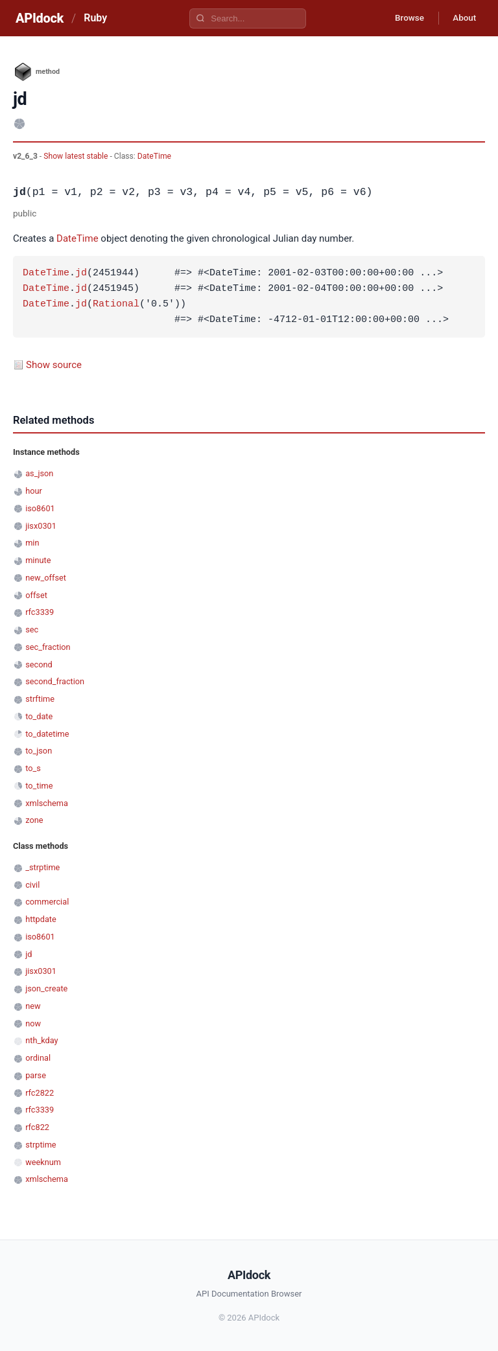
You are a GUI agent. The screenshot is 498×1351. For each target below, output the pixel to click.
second (39, 664)
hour (33, 491)
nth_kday (41, 1040)
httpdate (40, 919)
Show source (54, 365)
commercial (47, 901)
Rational (116, 304)
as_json (39, 473)
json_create (46, 988)
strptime (40, 1144)
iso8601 (40, 508)
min (32, 543)
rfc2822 (39, 1093)
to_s (33, 768)
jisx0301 (40, 526)
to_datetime (47, 734)
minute (38, 560)
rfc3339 (39, 612)
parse (35, 1075)
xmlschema (46, 803)
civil (32, 885)
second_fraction (54, 681)
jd (81, 273)
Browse (403, 18)
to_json (38, 751)
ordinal (38, 1058)
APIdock (40, 18)
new (32, 1006)
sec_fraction (47, 647)
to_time (39, 786)
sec (31, 629)
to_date (39, 716)
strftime (39, 699)
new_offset (45, 578)
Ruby (95, 18)
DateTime (154, 156)
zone (34, 820)
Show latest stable (76, 156)
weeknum (43, 1162)
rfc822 (37, 1127)
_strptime (42, 867)
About (462, 18)
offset (36, 595)
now (33, 1023)
